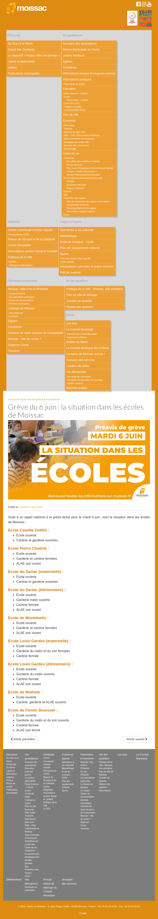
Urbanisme (69, 158)
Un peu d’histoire (17, 293)
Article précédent (23, 739)
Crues (67, 214)
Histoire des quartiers (79, 307)
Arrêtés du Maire (76, 342)
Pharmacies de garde (74, 84)
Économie (69, 120)
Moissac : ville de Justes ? (25, 339)
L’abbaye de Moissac (21, 308)
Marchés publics (76, 388)
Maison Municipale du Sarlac (81, 49)
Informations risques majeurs (81, 211)
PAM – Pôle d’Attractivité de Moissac (82, 135)
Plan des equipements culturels (80, 248)
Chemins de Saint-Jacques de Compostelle (35, 333)
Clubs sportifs (67, 261)
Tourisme (68, 128)
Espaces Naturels (75, 188)
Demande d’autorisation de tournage (85, 380)
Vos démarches (76, 371)
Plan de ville (71, 114)
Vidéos (12, 67)
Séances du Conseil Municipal (82, 334)
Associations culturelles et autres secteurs (87, 266)
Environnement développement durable (83, 178)
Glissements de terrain (78, 205)
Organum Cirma (18, 344)
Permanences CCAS (19, 234)
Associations (105, 790)
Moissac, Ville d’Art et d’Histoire (28, 289)
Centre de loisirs (72, 103)
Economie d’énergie (76, 185)
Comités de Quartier (79, 301)
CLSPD (12, 261)
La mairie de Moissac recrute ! (85, 354)
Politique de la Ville (20, 257)
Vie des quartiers (77, 280)
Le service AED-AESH (75, 110)
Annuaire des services (80, 360)
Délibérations (14, 879)
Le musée (13, 316)
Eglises (67, 61)
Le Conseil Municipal (79, 329)
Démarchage (70, 148)
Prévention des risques (75, 198)
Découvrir (14, 35)
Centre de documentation (21, 300)
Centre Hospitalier (19, 245)
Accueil (12, 399)
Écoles (67, 96)
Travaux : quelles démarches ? (82, 171)
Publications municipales (23, 73)
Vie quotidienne (72, 35)
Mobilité (70, 181)
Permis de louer (74, 165)
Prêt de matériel (70, 272)
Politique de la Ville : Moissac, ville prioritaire (94, 289)
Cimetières (70, 67)
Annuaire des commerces (76, 145)
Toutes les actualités (31, 399)
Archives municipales (19, 303)
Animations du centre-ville (76, 142)
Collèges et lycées (73, 106)
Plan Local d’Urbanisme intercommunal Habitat (90, 168)
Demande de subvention (79, 376)
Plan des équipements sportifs (76, 258)
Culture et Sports (71, 221)
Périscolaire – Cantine (77, 100)
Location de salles (77, 366)
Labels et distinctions (21, 61)
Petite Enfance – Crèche (76, 93)
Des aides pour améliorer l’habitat (83, 161)
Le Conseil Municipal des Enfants (87, 348)
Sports (64, 254)
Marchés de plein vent (74, 132)
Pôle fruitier (69, 125)
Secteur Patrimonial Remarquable (83, 174)
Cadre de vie (71, 153)
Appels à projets (75, 383)
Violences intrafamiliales (21, 265)
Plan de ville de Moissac (81, 295)
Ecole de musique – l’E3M (76, 242)
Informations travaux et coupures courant (89, 73)
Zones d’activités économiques (79, 138)
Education (69, 88)
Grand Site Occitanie (21, 49)
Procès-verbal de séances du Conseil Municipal (50, 887)
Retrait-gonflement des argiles (81, 208)
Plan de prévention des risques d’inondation (88, 201)
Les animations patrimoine (22, 297)
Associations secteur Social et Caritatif (32, 251)
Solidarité (14, 221)
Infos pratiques (16, 313)
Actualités (51, 399)
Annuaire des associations (79, 43)
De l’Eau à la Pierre (20, 43)
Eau (65, 194)
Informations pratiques (77, 79)
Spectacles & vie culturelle (77, 230)
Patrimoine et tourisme (22, 280)
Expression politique (77, 337)
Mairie (70, 315)
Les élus (71, 323)
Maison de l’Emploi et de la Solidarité (31, 239)
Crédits (83, 913)
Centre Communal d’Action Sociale (30, 230)
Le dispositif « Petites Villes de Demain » (34, 55)
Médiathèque (68, 236)
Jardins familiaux (73, 55)
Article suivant (137, 739)
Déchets (68, 191)
